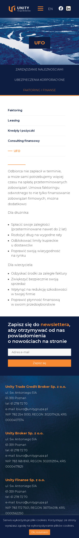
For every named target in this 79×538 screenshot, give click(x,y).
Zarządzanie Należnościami (39, 76)
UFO (17, 151)
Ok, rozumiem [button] (39, 532)
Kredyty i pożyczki (21, 130)
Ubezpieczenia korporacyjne (39, 86)
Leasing (14, 120)
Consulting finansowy (24, 141)
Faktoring (15, 110)
